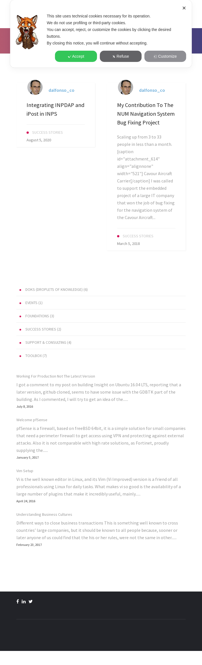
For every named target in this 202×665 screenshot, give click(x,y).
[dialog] (101, 34)
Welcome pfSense (31, 419)
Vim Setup (24, 470)
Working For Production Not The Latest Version (55, 376)
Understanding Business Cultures (44, 514)
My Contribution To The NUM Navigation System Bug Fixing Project (146, 113)
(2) (40, 329)
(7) (33, 355)
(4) (45, 342)
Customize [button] (165, 56)
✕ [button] (184, 8)
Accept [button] (76, 56)
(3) (36, 315)
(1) (31, 302)
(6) (53, 289)
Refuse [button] (120, 56)
